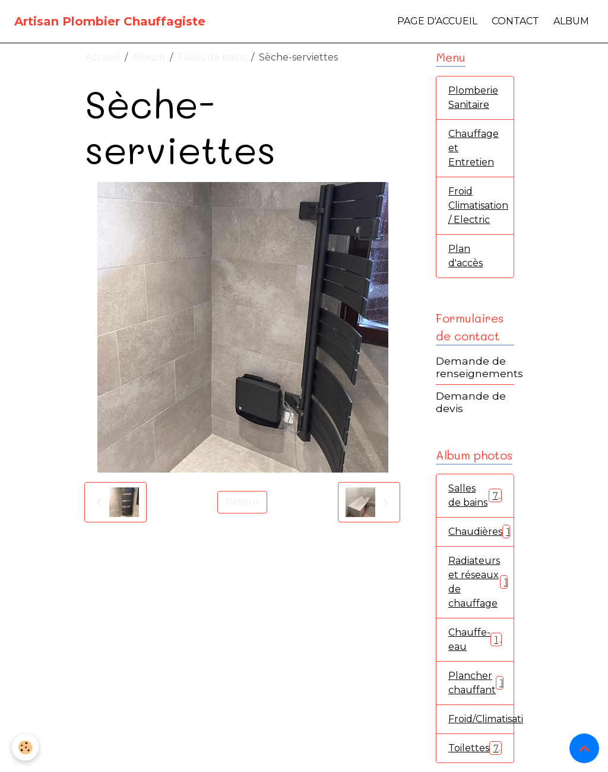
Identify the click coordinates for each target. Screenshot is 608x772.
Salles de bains (212, 57)
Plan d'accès (465, 256)
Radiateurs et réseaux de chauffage (480, 582)
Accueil (102, 57)
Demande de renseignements (479, 367)
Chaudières (481, 531)
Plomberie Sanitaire (473, 97)
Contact (515, 21)
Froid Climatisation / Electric (478, 205)
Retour (242, 502)
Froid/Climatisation (481, 719)
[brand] (110, 21)
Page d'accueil (437, 21)
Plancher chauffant (478, 683)
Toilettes (475, 748)
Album (571, 21)
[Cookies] (25, 747)
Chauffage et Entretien (473, 148)
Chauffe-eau (475, 639)
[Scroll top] (584, 748)
